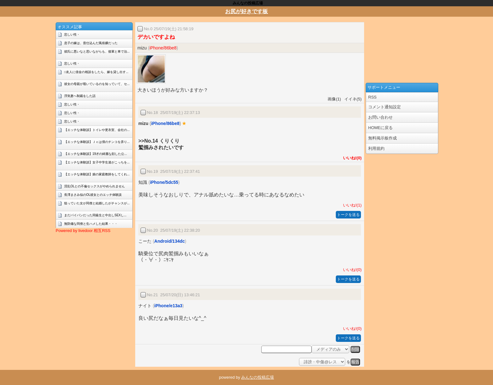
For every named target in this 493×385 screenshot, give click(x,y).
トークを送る (348, 214)
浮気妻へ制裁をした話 (80, 96)
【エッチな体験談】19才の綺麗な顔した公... (95, 154)
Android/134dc (169, 241)
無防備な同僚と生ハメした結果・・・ (91, 223)
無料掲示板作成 (382, 138)
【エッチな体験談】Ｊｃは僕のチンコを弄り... (97, 142)
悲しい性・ (72, 34)
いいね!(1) (351, 205)
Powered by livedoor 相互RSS (83, 230)
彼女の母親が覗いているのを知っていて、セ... (97, 84)
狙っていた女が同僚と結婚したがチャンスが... (97, 203)
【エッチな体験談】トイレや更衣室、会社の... (97, 130)
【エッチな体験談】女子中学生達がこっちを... (97, 162)
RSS (372, 97)
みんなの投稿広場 (257, 377)
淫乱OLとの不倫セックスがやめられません (94, 186)
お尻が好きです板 (246, 11)
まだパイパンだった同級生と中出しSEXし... (95, 215)
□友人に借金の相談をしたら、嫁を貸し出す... (96, 72)
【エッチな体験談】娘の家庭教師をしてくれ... (97, 174)
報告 (355, 362)
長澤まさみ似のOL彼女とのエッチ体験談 (93, 194)
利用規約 (376, 148)
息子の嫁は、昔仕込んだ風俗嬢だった (91, 43)
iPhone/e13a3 (168, 305)
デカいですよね (156, 37)
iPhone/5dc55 (164, 182)
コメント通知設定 (384, 107)
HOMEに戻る (380, 127)
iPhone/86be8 (162, 47)
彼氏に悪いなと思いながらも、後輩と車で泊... (97, 51)
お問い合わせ (380, 117)
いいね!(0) (351, 158)
